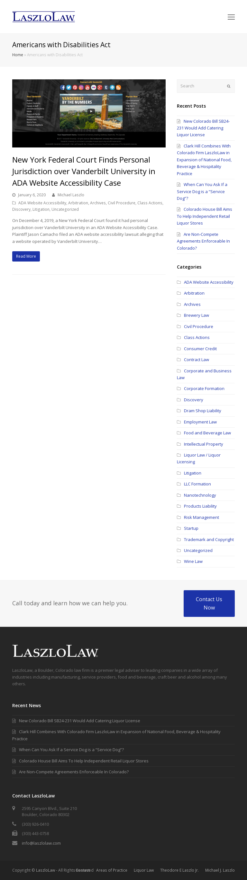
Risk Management (201, 517)
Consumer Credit (200, 348)
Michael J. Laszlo (220, 870)
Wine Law (193, 561)
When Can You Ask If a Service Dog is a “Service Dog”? (202, 191)
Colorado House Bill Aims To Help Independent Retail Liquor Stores (204, 216)
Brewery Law (196, 315)
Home (17, 54)
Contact (83, 870)
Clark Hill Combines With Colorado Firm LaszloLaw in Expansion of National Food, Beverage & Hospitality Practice (204, 159)
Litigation (41, 209)
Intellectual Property (203, 444)
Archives (98, 203)
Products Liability (200, 506)
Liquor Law (144, 870)
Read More (26, 256)
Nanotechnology (200, 495)
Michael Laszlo (71, 195)
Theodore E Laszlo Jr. (179, 870)
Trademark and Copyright (209, 539)
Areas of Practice (111, 870)
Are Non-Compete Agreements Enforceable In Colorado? (203, 241)
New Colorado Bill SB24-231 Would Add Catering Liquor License (203, 128)
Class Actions (149, 203)
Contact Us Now (209, 603)
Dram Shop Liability (202, 410)
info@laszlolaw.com (41, 843)
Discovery (21, 209)
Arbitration (78, 203)
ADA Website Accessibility (42, 203)
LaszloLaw (45, 870)
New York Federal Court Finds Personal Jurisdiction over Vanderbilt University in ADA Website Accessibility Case (83, 171)
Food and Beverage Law (207, 433)
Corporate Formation (204, 388)
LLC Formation (197, 484)
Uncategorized (65, 209)
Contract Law (196, 359)
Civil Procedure (121, 203)
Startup (191, 528)
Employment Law (200, 422)
